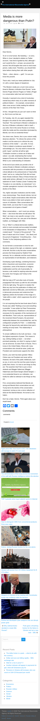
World (8, 698)
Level (9, 711)
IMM (16, 23)
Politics (8, 686)
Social (22, 23)
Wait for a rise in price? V (14, 663)
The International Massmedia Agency (15, 5)
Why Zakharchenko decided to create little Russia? (9, 628)
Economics (10, 684)
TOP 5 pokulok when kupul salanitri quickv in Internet (19, 499)
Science (9, 691)
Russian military (11, 689)
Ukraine (9, 696)
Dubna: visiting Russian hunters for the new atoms (18, 547)
